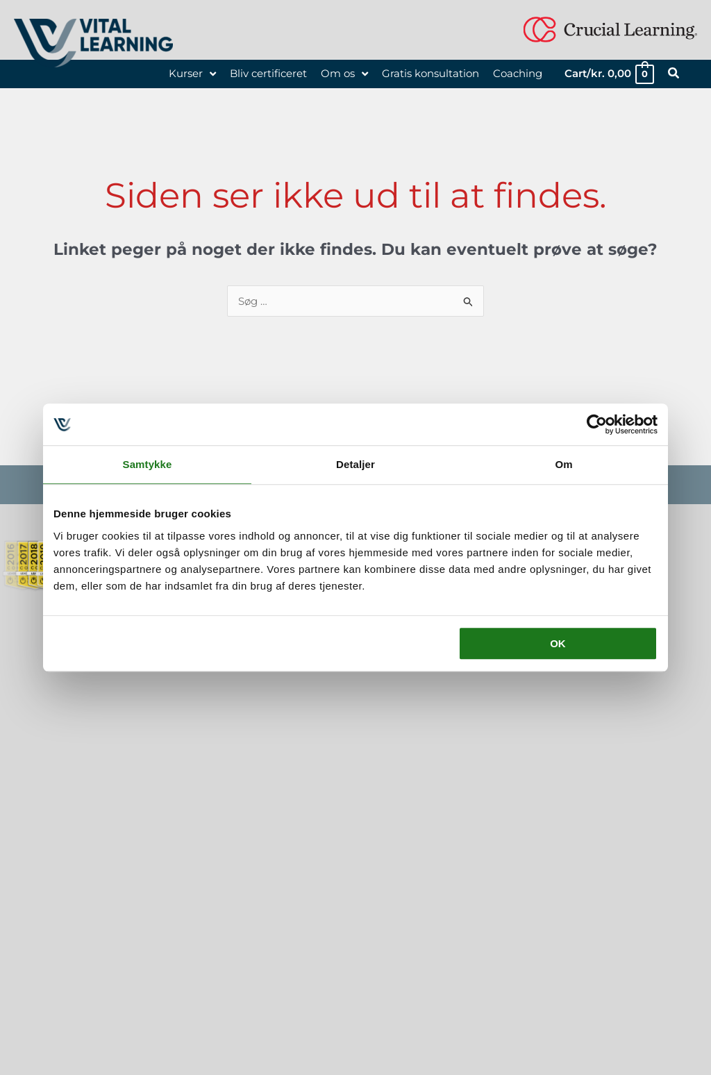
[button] (674, 75)
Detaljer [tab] (355, 464)
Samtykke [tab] (147, 464)
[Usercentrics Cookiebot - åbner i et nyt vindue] (597, 424)
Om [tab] (563, 464)
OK (558, 643)
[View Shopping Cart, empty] (608, 74)
